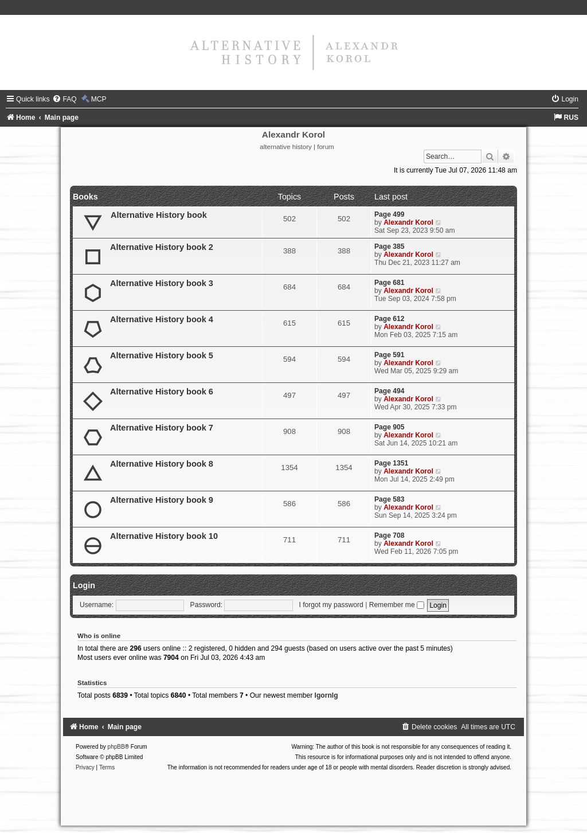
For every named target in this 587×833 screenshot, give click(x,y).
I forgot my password (331, 605)
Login (84, 585)
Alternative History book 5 (161, 355)
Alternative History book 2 (161, 247)
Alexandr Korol (408, 222)
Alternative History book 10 (164, 536)
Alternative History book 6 (161, 391)
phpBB (116, 747)
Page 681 (389, 283)
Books (85, 196)
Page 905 (389, 427)
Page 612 (389, 319)
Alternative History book (159, 215)
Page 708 (389, 535)
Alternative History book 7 (161, 427)
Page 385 (389, 247)
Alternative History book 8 (161, 463)
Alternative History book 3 (161, 283)
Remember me (396, 605)
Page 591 (389, 355)
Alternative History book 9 (161, 500)
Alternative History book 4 (161, 319)
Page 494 (389, 391)
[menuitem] (64, 99)
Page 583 (389, 499)
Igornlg (326, 695)
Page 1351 (391, 463)
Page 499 (389, 214)
